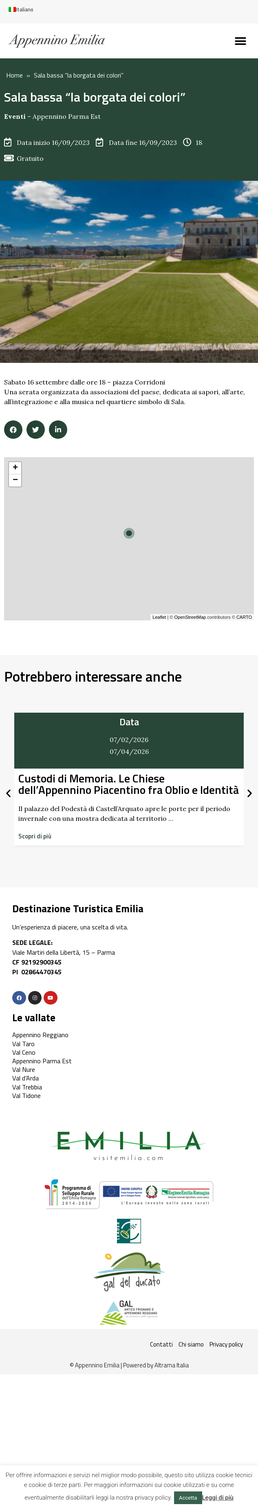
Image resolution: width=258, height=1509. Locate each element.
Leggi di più (218, 1497)
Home (14, 75)
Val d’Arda (25, 1078)
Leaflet (159, 617)
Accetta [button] (188, 1498)
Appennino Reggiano (40, 1035)
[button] (241, 41)
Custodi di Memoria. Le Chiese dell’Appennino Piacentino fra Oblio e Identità (128, 783)
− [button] (15, 480)
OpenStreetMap (190, 617)
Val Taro (23, 1044)
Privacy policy (226, 1344)
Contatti (161, 1344)
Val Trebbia (27, 1087)
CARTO (244, 617)
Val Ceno (23, 1052)
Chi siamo (191, 1344)
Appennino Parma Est (67, 116)
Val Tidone (26, 1095)
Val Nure (23, 1069)
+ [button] (15, 468)
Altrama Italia (171, 1365)
